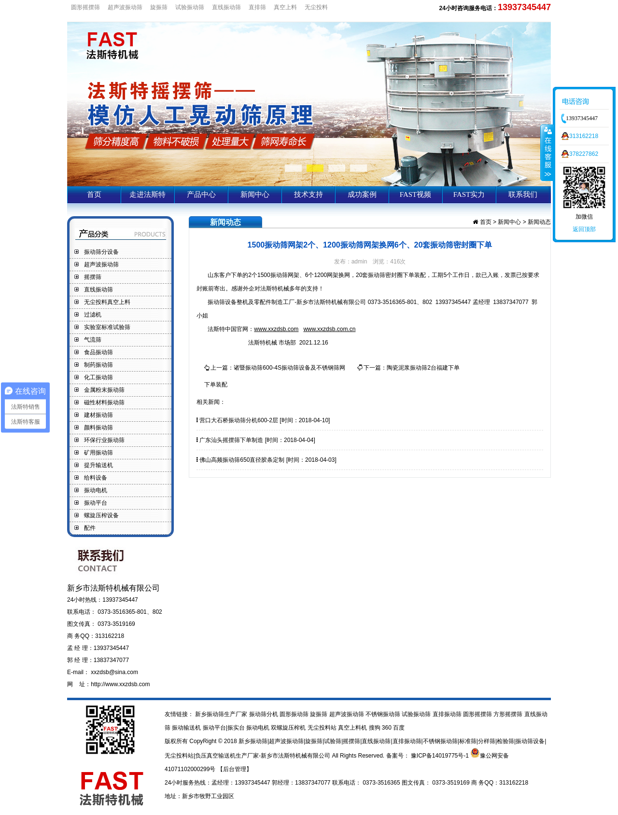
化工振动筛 (98, 377)
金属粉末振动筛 (104, 390)
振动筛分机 (264, 714)
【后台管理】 (234, 769)
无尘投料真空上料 (107, 302)
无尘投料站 (323, 727)
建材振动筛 (98, 415)
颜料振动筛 (98, 427)
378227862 (583, 154)
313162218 (583, 136)
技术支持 (308, 194)
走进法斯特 (147, 194)
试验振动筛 (189, 7)
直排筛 (257, 7)
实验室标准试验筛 (107, 327)
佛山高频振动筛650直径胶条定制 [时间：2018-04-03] (267, 459)
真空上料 (285, 7)
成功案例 (362, 194)
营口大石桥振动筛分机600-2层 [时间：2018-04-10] (263, 420)
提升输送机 (98, 465)
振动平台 (95, 502)
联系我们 (522, 194)
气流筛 (92, 339)
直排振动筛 (448, 714)
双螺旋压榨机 (289, 727)
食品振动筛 (98, 352)
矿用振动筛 (98, 452)
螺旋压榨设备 (101, 515)
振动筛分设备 (101, 252)
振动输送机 (187, 727)
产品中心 (201, 194)
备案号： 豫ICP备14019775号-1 (428, 755)
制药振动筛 (98, 364)
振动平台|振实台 (224, 727)
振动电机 (95, 490)
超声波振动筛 (125, 7)
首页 (94, 194)
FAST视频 (416, 194)
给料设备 (95, 477)
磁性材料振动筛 (104, 402)
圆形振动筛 (295, 714)
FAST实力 (469, 194)
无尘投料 (316, 7)
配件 (90, 528)
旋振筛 (159, 7)
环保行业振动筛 (104, 440)
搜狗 (375, 727)
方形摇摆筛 (508, 714)
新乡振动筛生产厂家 (221, 714)
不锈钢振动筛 (383, 714)
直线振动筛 (226, 7)
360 (387, 727)
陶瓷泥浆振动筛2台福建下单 (423, 367)
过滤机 (92, 314)
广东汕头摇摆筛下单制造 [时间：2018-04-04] (256, 440)
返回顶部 (584, 229)
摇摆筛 (92, 277)
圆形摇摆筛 (85, 7)
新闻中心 (254, 194)
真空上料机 (353, 727)
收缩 (547, 152)
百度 (399, 727)
